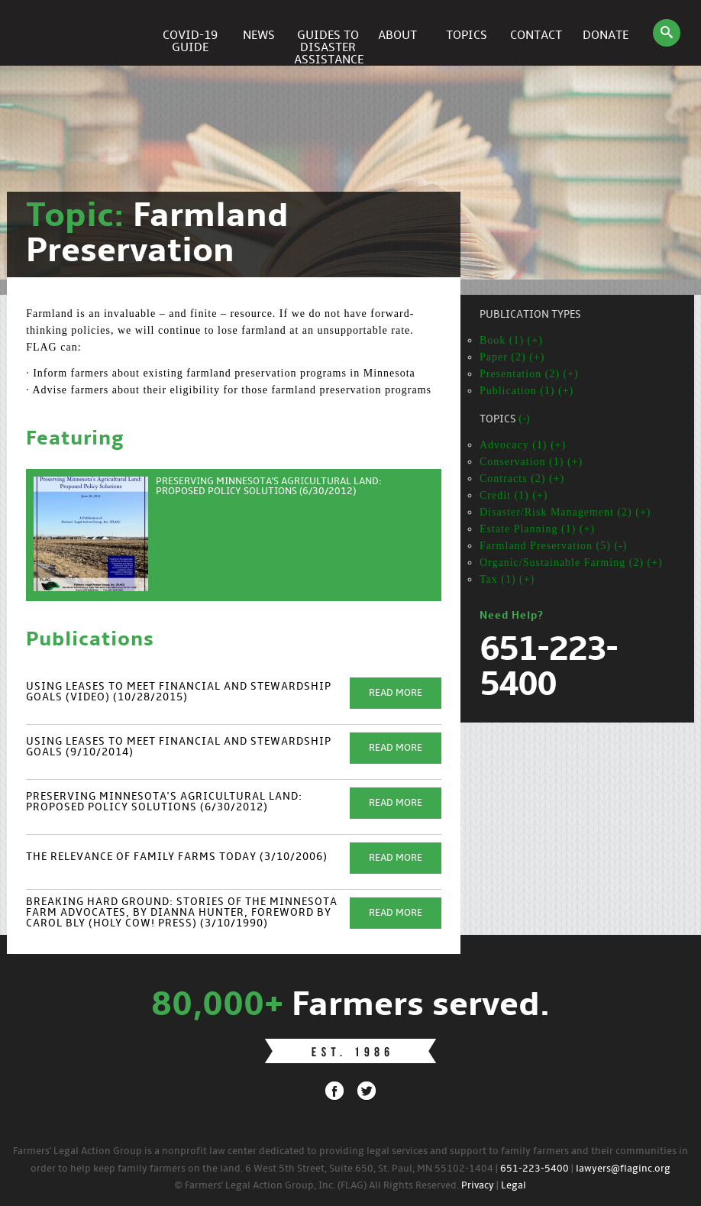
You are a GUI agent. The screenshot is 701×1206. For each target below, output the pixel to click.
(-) (524, 419)
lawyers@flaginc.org (623, 1169)
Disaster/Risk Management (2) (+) (565, 512)
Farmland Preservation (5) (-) (553, 545)
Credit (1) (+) (514, 495)
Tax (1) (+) (507, 579)
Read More (395, 693)
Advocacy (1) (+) (523, 445)
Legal (513, 1186)
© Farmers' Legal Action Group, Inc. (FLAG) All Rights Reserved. (316, 1186)
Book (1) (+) (511, 340)
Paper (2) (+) (512, 357)
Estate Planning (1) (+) (537, 529)
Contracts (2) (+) (522, 478)
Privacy (477, 1186)
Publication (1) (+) (526, 390)
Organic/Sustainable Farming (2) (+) (571, 562)
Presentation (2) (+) (529, 374)
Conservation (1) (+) (531, 461)
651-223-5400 (534, 1169)
